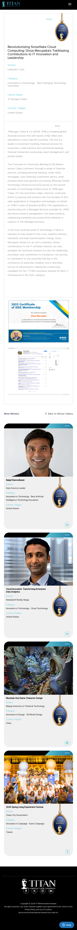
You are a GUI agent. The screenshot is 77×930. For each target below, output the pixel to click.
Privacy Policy (30, 910)
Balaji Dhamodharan (15, 480)
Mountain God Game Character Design (24, 698)
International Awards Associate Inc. (44, 913)
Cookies (48, 910)
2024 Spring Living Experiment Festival (24, 807)
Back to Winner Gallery (59, 414)
